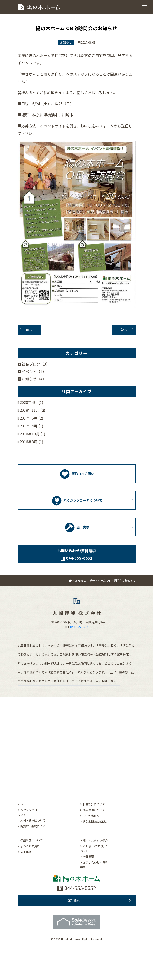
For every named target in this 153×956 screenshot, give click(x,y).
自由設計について (94, 804)
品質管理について (94, 810)
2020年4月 (28, 402)
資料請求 (99, 900)
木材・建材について (32, 820)
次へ (124, 329)
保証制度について (31, 840)
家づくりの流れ (30, 846)
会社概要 (88, 856)
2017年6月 (28, 418)
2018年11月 (30, 410)
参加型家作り (91, 816)
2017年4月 (28, 426)
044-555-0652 (79, 627)
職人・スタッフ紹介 (95, 840)
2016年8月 (28, 441)
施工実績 (25, 852)
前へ (29, 329)
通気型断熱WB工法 (95, 821)
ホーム (24, 804)
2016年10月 (30, 434)
